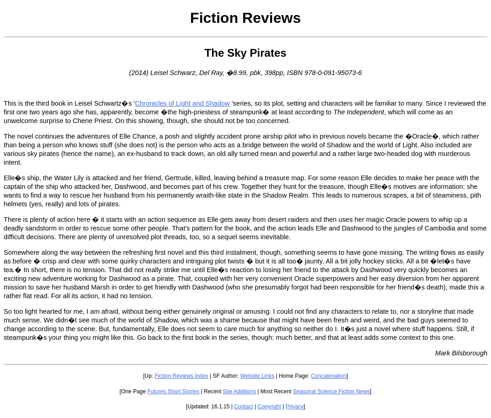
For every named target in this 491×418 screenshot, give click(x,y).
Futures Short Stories (173, 391)
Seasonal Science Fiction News (331, 391)
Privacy (294, 406)
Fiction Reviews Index (181, 376)
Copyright (269, 406)
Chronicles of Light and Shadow (182, 103)
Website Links (257, 376)
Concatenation (328, 376)
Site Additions (239, 391)
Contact (243, 406)
